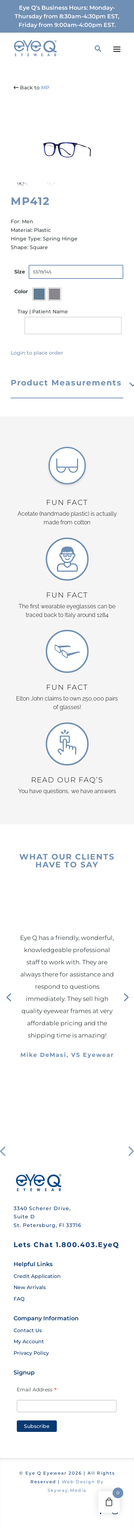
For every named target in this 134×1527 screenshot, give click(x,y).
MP (45, 87)
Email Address (37, 1389)
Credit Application (37, 1276)
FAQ (19, 1299)
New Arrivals (30, 1287)
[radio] (39, 294)
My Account (29, 1341)
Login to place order (37, 353)
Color (21, 291)
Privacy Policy (31, 1353)
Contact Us (28, 1330)
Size (19, 271)
